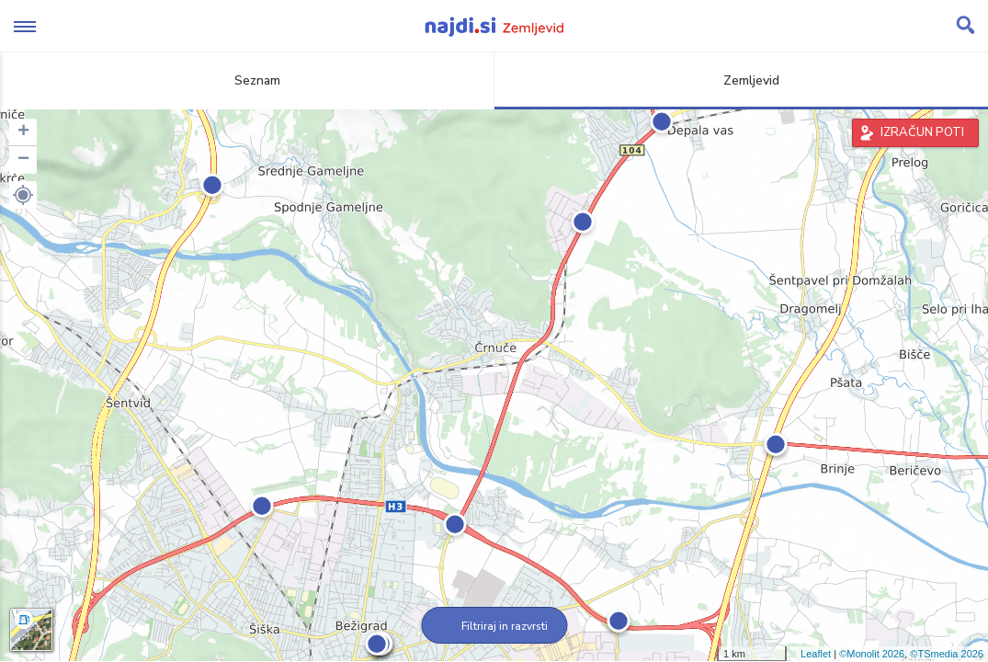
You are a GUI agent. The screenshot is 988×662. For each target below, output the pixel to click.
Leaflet (816, 653)
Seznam (246, 80)
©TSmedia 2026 (946, 653)
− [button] (23, 160)
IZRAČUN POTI (922, 132)
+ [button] (23, 132)
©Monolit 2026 (871, 653)
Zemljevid (740, 80)
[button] (23, 195)
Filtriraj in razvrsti (494, 626)
